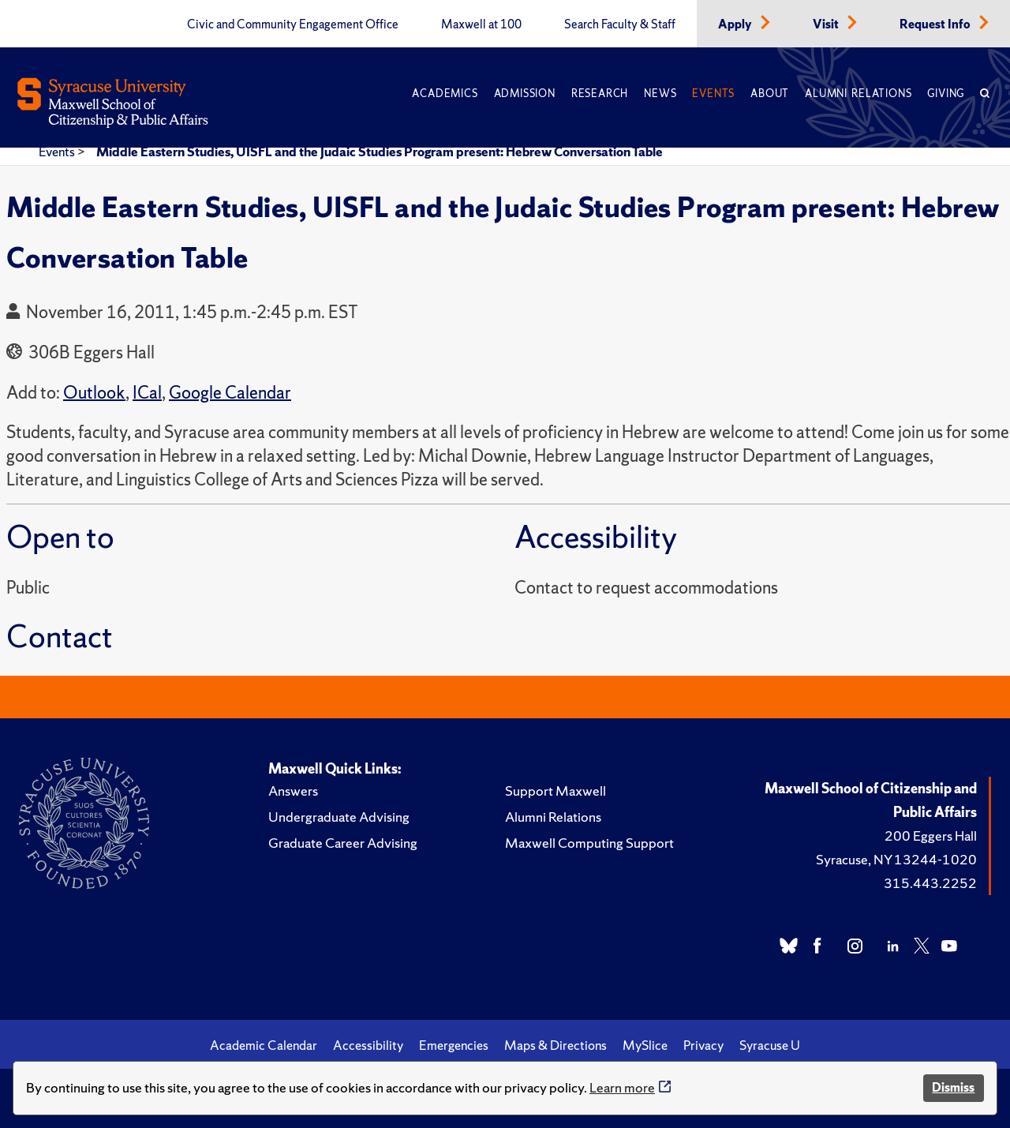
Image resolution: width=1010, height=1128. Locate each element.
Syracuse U (769, 1045)
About (769, 93)
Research (599, 93)
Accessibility (368, 1045)
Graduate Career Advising (342, 843)
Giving (945, 93)
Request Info (936, 24)
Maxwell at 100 (481, 24)
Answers (293, 790)
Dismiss (953, 1087)
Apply (736, 24)
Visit (827, 24)
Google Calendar (230, 392)
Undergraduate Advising (339, 817)
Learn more (622, 1087)
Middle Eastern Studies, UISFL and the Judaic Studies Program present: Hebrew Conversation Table (379, 151)
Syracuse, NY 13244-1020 (896, 859)
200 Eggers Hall (931, 835)
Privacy (703, 1045)
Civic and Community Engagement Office (292, 24)
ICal (147, 392)
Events (713, 93)
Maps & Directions (555, 1045)
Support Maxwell (555, 790)
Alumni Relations (858, 93)
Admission (525, 93)
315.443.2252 (930, 883)
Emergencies (453, 1045)
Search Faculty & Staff (619, 24)
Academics (444, 93)
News (660, 93)
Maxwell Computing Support (589, 843)
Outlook (94, 392)
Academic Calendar (263, 1045)
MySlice (645, 1045)
